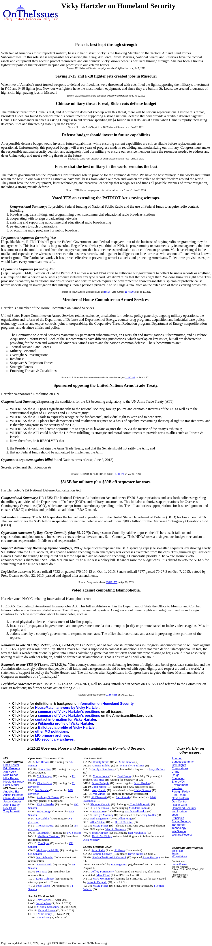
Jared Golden (142, 783)
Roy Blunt (9, 808)
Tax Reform (179, 824)
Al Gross (119, 850)
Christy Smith (101, 762)
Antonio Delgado (97, 882)
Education (178, 778)
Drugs (175, 775)
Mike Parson (11, 778)
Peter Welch (43, 885)
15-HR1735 (111, 582)
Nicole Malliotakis (136, 811)
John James (99, 786)
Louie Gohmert (45, 878)
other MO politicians (51, 731)
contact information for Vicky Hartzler (65, 719)
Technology (179, 828)
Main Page (177, 850)
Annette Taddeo (101, 765)
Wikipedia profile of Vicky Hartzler (65, 723)
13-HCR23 (118, 474)
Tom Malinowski (140, 804)
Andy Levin (99, 790)
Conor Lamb (44, 864)
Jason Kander (12, 801)
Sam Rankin (123, 797)
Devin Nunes (135, 853)
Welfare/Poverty (182, 834)
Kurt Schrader (44, 857)
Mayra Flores (100, 825)
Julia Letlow (43, 903)
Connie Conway (102, 853)
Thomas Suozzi (45, 825)
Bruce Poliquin (100, 783)
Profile (175, 853)
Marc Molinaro (102, 878)
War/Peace (179, 831)
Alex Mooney (91, 839)
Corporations (180, 768)
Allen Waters (97, 822)
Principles (178, 818)
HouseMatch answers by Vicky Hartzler (67, 707)
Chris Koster (11, 765)
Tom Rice (41, 871)
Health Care (179, 804)
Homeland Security (184, 808)
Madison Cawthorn (49, 836)
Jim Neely (9, 771)
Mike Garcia (126, 762)
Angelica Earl (11, 791)
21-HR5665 (111, 695)
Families (177, 788)
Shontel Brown (46, 910)
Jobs (175, 814)
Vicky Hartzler (45, 804)
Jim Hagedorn (119, 864)
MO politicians (179, 856)
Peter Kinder (11, 785)
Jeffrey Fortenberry (102, 871)
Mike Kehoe (11, 775)
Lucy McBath (157, 769)
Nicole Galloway (13, 781)
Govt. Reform (180, 798)
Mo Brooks (42, 762)
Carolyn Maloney (103, 815)
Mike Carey (45, 914)
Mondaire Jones (138, 808)
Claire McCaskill (13, 798)
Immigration (179, 811)
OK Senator (35, 853)
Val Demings (44, 776)
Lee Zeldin (42, 818)
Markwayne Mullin (47, 850)
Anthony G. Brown (48, 797)
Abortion (177, 758)
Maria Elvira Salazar (132, 765)
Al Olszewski (99, 797)
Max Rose (99, 811)
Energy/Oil (178, 781)
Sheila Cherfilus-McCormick (109, 857)
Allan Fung (124, 818)
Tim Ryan (44, 843)
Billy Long (43, 811)
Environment (180, 785)
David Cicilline (124, 822)
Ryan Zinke (98, 793)
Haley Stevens (142, 790)
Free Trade (179, 794)
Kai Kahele (42, 790)
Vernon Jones (101, 776)
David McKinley (102, 836)
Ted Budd (42, 832)
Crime (175, 771)
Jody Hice (98, 779)
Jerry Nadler (148, 815)
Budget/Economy (182, 761)
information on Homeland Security (105, 703)
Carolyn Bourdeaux (103, 769)
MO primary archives (52, 735)
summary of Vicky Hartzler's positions (69, 711)
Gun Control (179, 801)
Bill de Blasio (101, 808)
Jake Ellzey (43, 917)
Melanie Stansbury (48, 906)
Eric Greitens (11, 768)
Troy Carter (43, 899)
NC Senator (74, 832)
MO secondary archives (54, 739)
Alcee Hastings (151, 857)
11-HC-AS (130, 377)
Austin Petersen (13, 794)
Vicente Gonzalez (115, 829)
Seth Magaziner (99, 818)
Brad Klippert (100, 832)
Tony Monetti (11, 811)
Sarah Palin (98, 850)
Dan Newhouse (137, 832)
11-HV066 (130, 292)
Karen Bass (44, 769)
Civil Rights (179, 765)
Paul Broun (124, 776)
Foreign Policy (181, 791)
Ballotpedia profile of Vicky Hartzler (67, 727)
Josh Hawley (11, 804)
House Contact (180, 864)
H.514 (107, 292)
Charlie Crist (44, 783)
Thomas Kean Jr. (100, 804)
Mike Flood (103, 875)
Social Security (181, 821)
